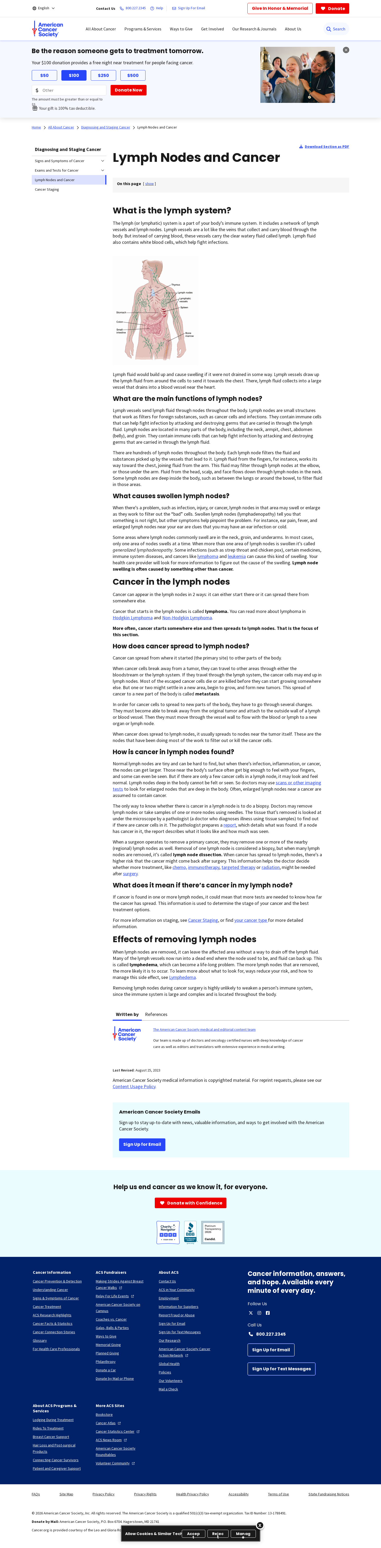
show (149, 183)
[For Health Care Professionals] (56, 1349)
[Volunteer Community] (116, 1463)
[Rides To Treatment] (48, 1428)
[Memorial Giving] (108, 1344)
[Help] (157, 8)
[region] (190, 1533)
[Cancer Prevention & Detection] (57, 1281)
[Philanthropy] (106, 1361)
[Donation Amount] (69, 90)
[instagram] (259, 1313)
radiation (271, 867)
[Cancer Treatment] (47, 1306)
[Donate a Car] (106, 1370)
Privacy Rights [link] (145, 1494)
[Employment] (169, 1298)
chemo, (180, 867)
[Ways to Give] (106, 1336)
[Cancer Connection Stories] (54, 1332)
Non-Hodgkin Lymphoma (187, 618)
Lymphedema (182, 977)
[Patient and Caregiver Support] (57, 1468)
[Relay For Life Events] (115, 1296)
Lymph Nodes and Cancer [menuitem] (55, 179)
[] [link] (149, 183)
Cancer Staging (203, 920)
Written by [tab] (127, 1014)
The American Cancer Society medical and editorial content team (204, 1029)
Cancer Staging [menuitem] (47, 189)
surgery (130, 874)
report (230, 825)
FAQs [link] (36, 1494)
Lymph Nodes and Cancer (157, 127)
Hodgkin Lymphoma (133, 618)
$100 (74, 75)
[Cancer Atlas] (109, 1423)
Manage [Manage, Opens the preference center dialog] (243, 1534)
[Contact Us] (167, 1281)
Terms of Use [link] (278, 1494)
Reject (218, 1534)
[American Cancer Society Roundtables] (123, 1451)
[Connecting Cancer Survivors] (56, 1460)
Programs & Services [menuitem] (142, 28)
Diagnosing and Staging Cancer (68, 149)
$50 (44, 75)
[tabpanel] (231, 1041)
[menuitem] (48, 28)
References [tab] (156, 1014)
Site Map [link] (66, 1494)
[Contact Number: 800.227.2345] (298, 1334)
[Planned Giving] (107, 1353)
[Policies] (165, 1372)
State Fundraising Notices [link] (329, 1494)
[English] (47, 8)
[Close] (260, 1525)
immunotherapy (203, 867)
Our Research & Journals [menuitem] (254, 28)
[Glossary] (40, 1340)
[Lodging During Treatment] (53, 1420)
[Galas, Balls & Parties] (112, 1328)
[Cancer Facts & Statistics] (52, 1323)
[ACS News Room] (112, 1440)
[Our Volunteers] (171, 1380)
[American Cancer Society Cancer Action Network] (186, 1352)
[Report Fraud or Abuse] (177, 1315)
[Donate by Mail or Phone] (115, 1378)
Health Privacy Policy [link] (192, 1494)
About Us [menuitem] (293, 28)
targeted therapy (238, 867)
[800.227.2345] (134, 8)
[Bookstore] (104, 1414)
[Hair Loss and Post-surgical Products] (60, 1448)
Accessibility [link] (239, 1494)
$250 (103, 75)
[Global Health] (169, 1364)
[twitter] (251, 1313)
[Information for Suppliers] (178, 1306)
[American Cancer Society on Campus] (123, 1307)
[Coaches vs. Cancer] (111, 1319)
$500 (133, 75)
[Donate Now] (129, 90)
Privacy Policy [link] (104, 1494)
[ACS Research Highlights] (52, 1315)
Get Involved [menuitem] (212, 28)
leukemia (237, 556)
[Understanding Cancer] (50, 1289)
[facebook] (268, 1313)
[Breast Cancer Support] (51, 1436)
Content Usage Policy (134, 1086)
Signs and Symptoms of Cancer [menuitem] (59, 160)
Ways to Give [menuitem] (181, 28)
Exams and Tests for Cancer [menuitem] (57, 170)
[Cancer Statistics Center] (118, 1431)
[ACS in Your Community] (177, 1289)
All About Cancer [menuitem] (101, 28)
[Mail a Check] (168, 1389)
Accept (193, 1534)
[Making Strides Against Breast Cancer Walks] (123, 1284)
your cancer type (251, 920)
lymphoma (207, 556)
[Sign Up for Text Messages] (281, 1369)
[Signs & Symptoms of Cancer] (56, 1298)
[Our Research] (169, 1340)
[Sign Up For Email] (189, 8)
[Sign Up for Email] (271, 1350)
